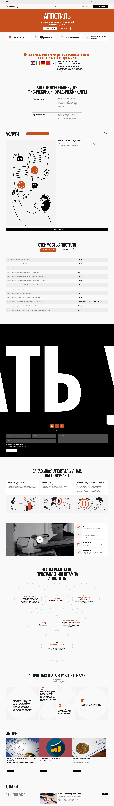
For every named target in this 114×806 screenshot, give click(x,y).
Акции (102, 2)
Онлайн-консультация (100, 6)
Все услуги (70, 6)
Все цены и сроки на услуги (57, 229)
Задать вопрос (64, 28)
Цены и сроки (55, 1)
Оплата (106, 2)
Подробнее (11, 771)
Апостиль (28, 6)
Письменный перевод (60, 6)
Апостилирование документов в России (70, 793)
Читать (105, 793)
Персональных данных (23, 446)
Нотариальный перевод (47, 6)
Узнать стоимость (62, 224)
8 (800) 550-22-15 (86, 6)
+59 (53, 63)
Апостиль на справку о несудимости (69, 141)
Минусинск (8, 1)
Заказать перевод (50, 28)
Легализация (36, 6)
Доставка (97, 2)
